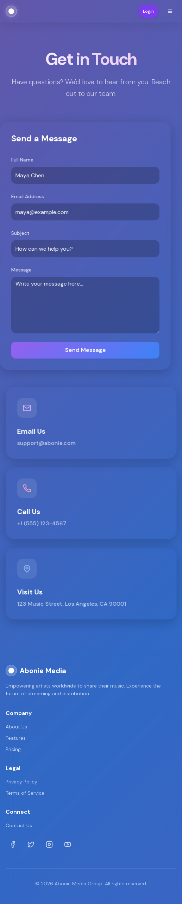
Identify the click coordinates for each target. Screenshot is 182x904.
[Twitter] (31, 844)
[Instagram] (49, 844)
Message (21, 270)
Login (148, 11)
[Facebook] (13, 844)
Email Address (27, 196)
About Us (16, 726)
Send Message (84, 350)
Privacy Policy (21, 781)
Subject (20, 233)
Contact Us (19, 825)
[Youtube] (68, 844)
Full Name (22, 160)
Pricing (13, 749)
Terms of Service (25, 793)
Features (16, 738)
